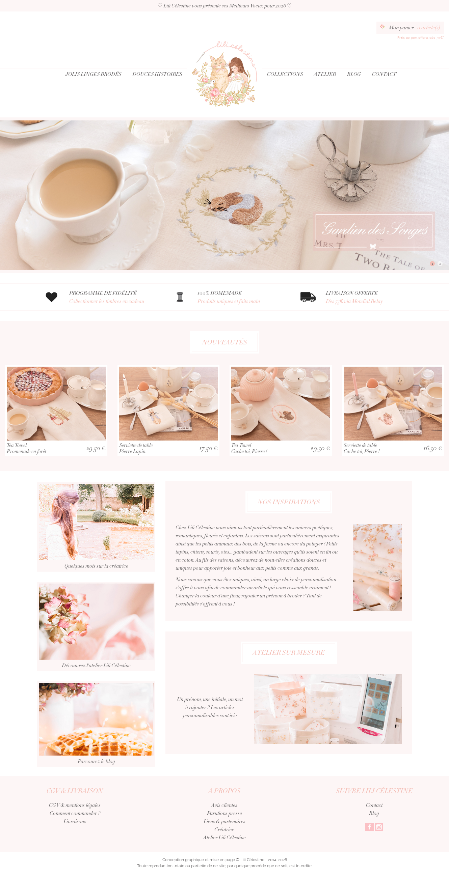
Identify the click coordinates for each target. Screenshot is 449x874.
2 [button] (440, 263)
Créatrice (224, 829)
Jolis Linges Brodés (93, 74)
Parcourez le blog (96, 739)
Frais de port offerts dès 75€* (420, 37)
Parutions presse (224, 813)
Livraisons (74, 821)
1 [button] (432, 263)
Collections (285, 74)
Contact (384, 74)
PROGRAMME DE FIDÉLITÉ (112, 297)
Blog (354, 74)
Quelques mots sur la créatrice (96, 542)
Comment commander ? (75, 813)
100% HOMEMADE (240, 297)
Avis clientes (224, 805)
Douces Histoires (157, 74)
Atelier (325, 74)
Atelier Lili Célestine (224, 837)
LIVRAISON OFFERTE (369, 297)
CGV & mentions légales (75, 805)
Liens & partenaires (224, 821)
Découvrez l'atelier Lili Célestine (96, 641)
